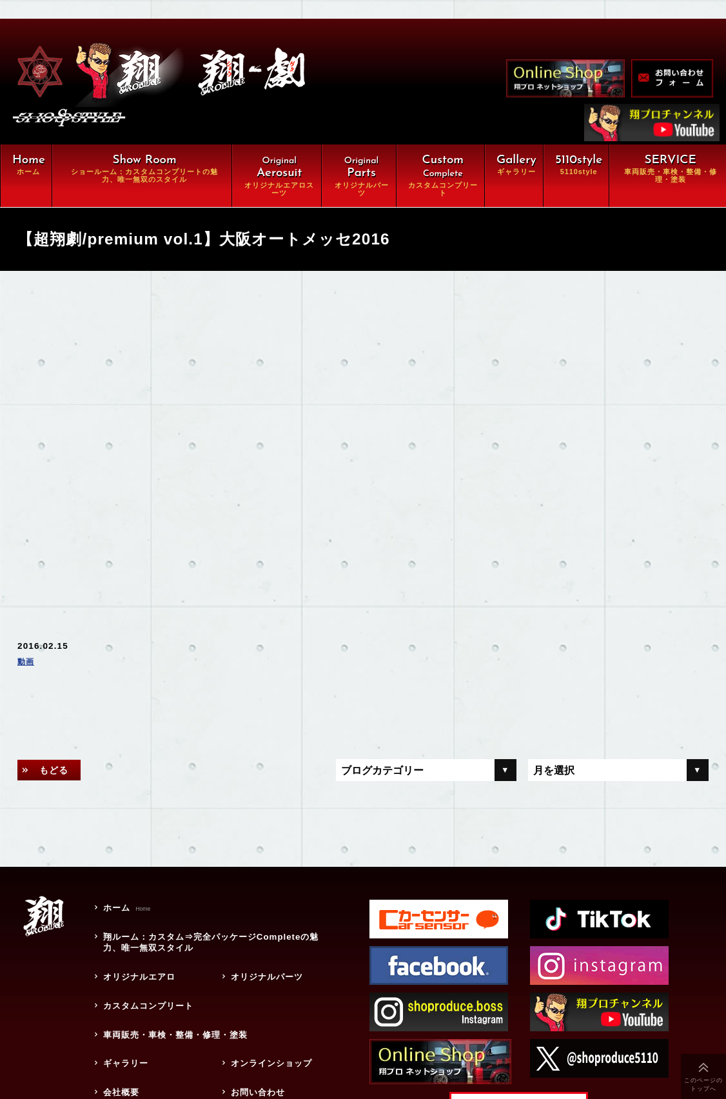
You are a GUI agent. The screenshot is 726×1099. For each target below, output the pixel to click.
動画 (27, 664)
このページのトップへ (703, 1084)
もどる (58, 772)
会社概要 (117, 1067)
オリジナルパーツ (264, 970)
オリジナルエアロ (136, 970)
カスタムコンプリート (146, 994)
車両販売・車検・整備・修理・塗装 (180, 1018)
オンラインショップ (269, 1043)
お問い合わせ (254, 1067)
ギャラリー (121, 1043)
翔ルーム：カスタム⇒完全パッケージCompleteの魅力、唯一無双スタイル (213, 940)
